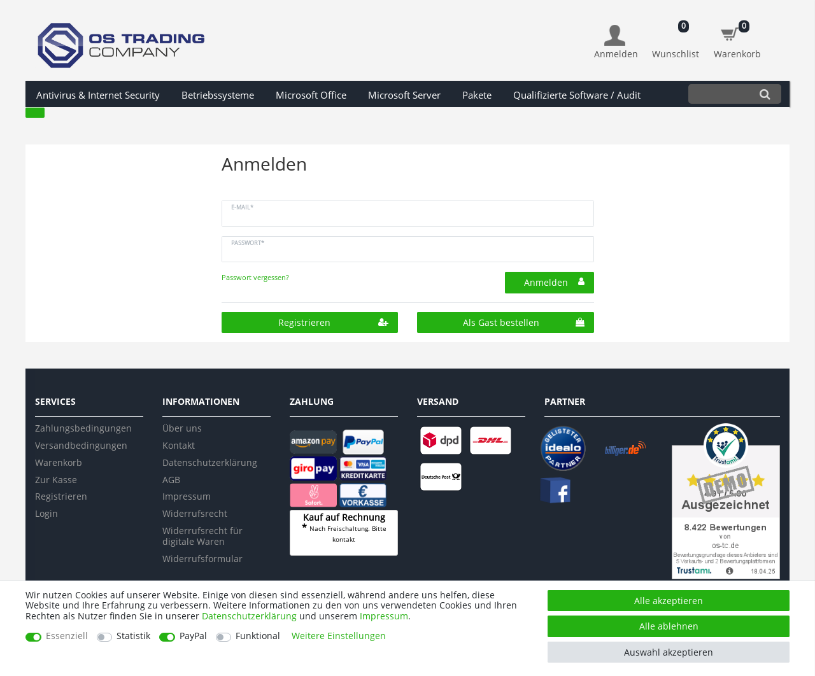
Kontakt (178, 445)
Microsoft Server (404, 95)
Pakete (477, 95)
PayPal (193, 636)
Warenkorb (58, 462)
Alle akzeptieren (668, 601)
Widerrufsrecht (194, 513)
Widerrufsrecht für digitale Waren (202, 536)
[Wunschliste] (675, 35)
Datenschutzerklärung (209, 462)
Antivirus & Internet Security (98, 95)
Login (46, 513)
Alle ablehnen (668, 626)
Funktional (258, 636)
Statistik (133, 636)
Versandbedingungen (81, 445)
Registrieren (333, 322)
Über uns (182, 428)
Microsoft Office (311, 95)
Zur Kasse (56, 480)
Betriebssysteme (217, 95)
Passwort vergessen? (255, 277)
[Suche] (765, 94)
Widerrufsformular (202, 559)
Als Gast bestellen (524, 322)
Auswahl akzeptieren (668, 652)
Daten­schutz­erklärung (249, 616)
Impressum (186, 496)
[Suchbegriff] (718, 94)
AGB (171, 480)
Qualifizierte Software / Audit (577, 95)
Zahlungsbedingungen (83, 428)
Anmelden (554, 282)
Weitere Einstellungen (339, 636)
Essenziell (67, 636)
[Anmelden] (616, 42)
